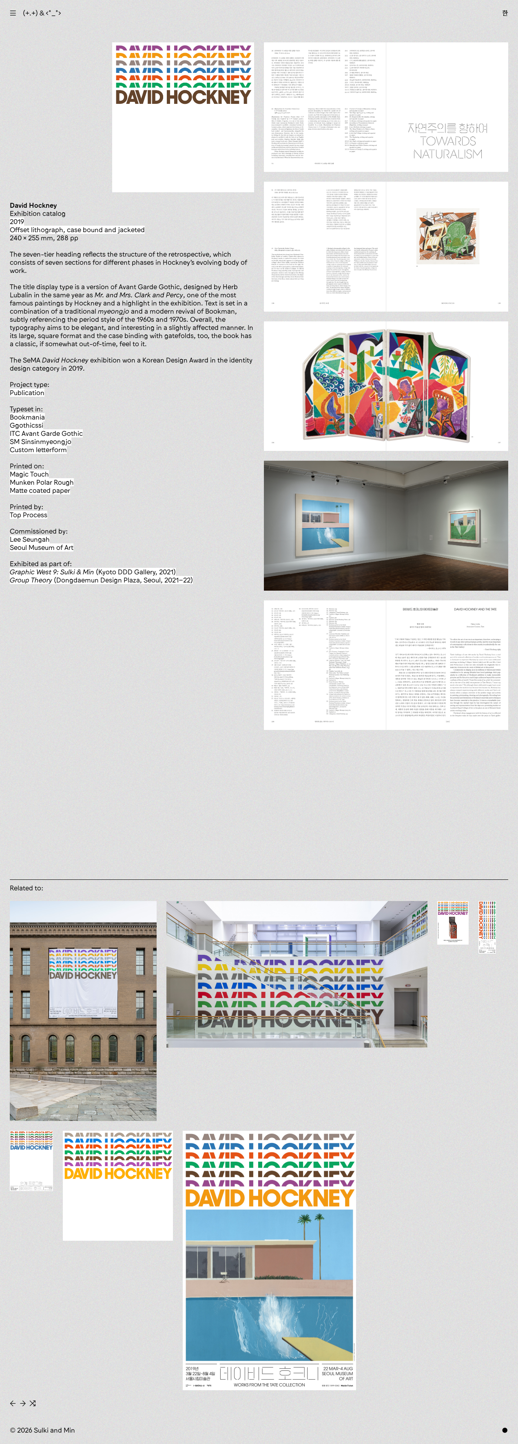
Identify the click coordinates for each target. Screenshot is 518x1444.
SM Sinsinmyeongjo (40, 441)
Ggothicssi (26, 425)
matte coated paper (40, 490)
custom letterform (38, 450)
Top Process (28, 515)
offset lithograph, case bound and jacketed (77, 230)
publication (27, 393)
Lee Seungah (30, 539)
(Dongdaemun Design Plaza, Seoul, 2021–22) (101, 580)
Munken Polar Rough (42, 482)
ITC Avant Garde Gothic (46, 433)
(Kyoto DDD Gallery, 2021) (93, 572)
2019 (17, 222)
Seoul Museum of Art (41, 547)
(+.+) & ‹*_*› (42, 13)
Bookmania (27, 417)
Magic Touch (29, 474)
